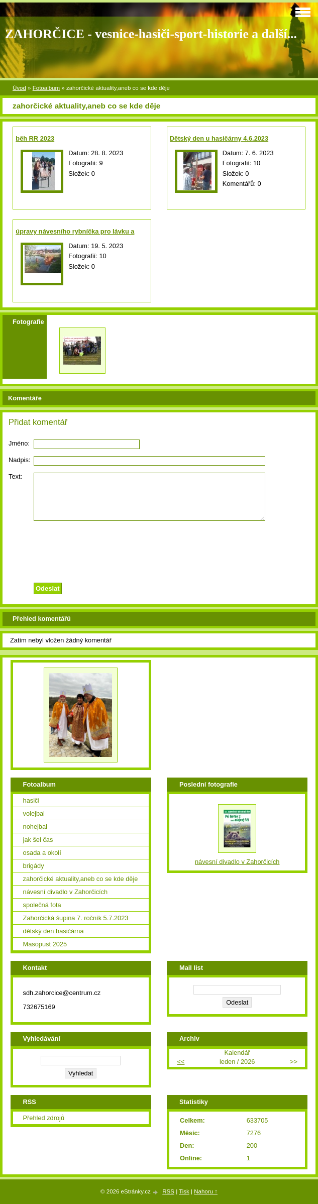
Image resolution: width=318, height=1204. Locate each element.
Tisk (184, 1191)
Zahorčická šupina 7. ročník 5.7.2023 (76, 918)
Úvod (19, 88)
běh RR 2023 (35, 138)
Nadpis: (19, 460)
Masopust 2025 (45, 944)
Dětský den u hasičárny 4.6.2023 (219, 138)
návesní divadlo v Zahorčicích (65, 892)
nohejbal (35, 826)
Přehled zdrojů (44, 1118)
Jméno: (19, 443)
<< (180, 1061)
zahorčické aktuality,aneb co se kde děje (80, 879)
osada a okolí (42, 852)
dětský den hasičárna (53, 931)
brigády (33, 865)
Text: (15, 476)
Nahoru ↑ (206, 1191)
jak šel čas (38, 839)
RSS (168, 1191)
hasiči (31, 800)
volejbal (34, 813)
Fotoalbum (46, 88)
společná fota (42, 905)
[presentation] (159, 549)
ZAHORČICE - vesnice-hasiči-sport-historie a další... (151, 34)
